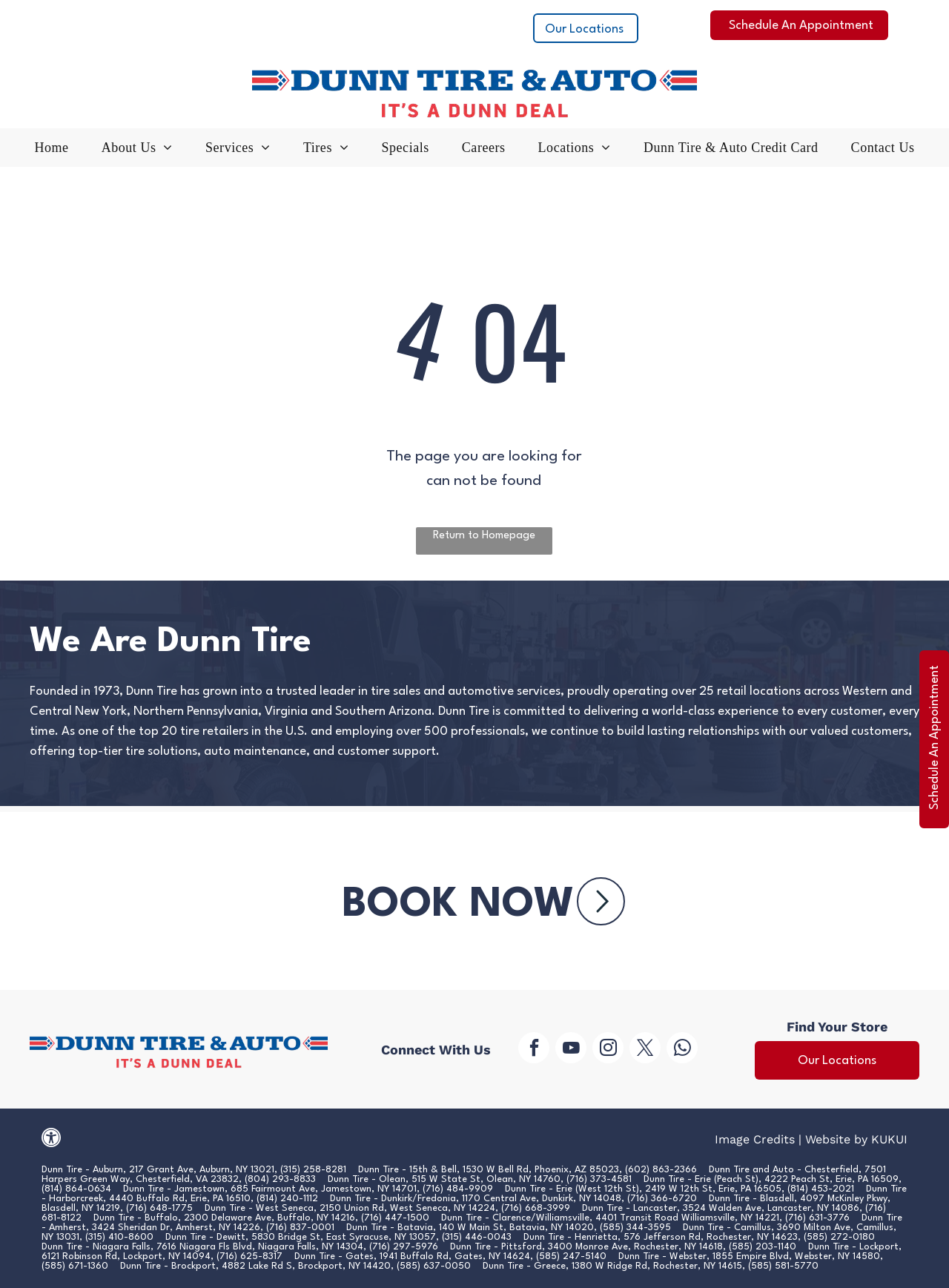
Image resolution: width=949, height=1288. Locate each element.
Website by (836, 1139)
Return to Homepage (484, 535)
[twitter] (645, 1049)
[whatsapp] (682, 1049)
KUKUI (889, 1139)
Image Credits (755, 1139)
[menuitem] (52, 151)
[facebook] (533, 1049)
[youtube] (570, 1049)
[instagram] (608, 1049)
